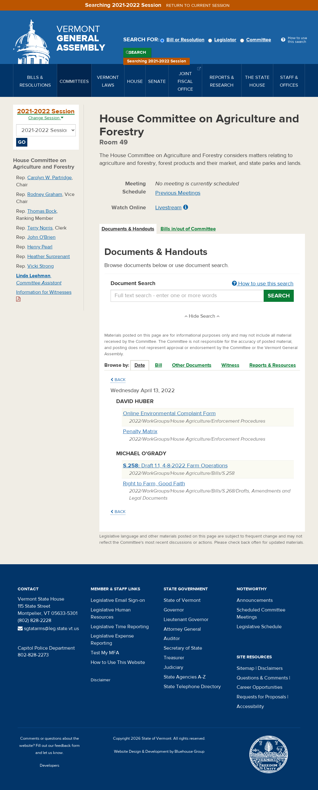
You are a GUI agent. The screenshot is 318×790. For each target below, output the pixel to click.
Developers (49, 765)
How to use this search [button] (262, 283)
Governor (174, 610)
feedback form (67, 745)
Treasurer (174, 658)
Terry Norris (39, 228)
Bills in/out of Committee (188, 229)
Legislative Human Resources (111, 613)
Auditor (172, 638)
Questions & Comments (262, 678)
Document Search (202, 283)
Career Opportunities (259, 687)
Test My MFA (105, 653)
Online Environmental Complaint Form (169, 413)
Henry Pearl (39, 247)
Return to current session (197, 5)
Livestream (168, 207)
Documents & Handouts (128, 229)
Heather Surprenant (48, 256)
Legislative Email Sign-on (118, 600)
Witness (230, 365)
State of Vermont (182, 600)
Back (118, 380)
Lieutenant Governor (186, 619)
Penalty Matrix (140, 431)
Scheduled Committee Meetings (261, 613)
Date (139, 365)
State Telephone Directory (192, 686)
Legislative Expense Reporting (112, 639)
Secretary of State (183, 648)
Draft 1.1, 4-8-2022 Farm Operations (175, 465)
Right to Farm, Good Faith (154, 483)
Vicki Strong (40, 266)
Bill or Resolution (183, 40)
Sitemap (245, 668)
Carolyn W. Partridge (49, 178)
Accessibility (250, 706)
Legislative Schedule (259, 627)
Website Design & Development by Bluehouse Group (159, 751)
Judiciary (173, 667)
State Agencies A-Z (185, 677)
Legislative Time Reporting (120, 627)
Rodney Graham (44, 194)
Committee (256, 40)
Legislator (223, 40)
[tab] (128, 229)
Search (137, 52)
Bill (158, 365)
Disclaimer (101, 680)
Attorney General (182, 629)
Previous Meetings (177, 193)
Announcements (255, 600)
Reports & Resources (272, 365)
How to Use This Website (118, 662)
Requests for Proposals (261, 697)
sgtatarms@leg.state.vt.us (48, 628)
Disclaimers (270, 668)
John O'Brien (41, 237)
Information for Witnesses (43, 295)
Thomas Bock (42, 211)
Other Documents (191, 365)
